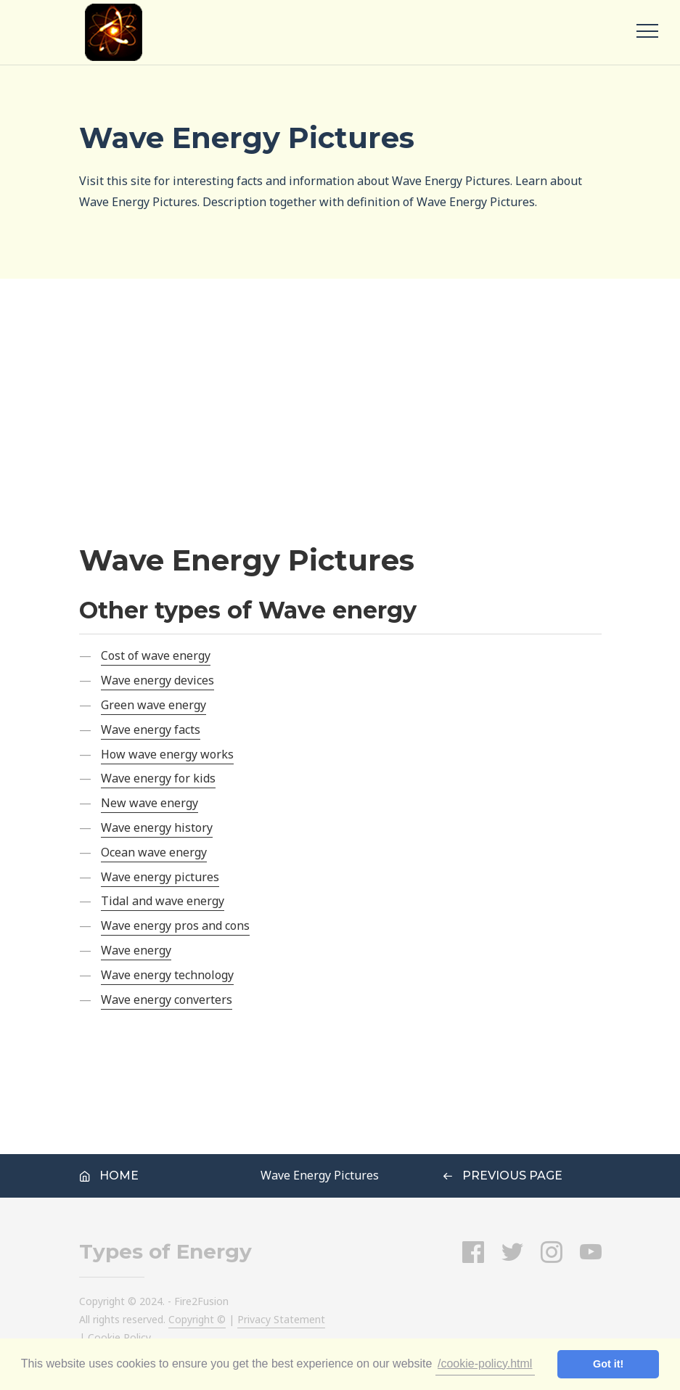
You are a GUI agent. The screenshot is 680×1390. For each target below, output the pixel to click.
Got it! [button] (608, 1364)
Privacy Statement (281, 1319)
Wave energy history (157, 827)
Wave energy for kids (158, 778)
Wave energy (136, 950)
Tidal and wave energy (162, 901)
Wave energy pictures (160, 877)
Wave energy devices (157, 680)
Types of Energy (165, 1251)
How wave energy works (167, 754)
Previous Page (502, 1175)
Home (109, 1175)
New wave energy (149, 803)
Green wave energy (153, 705)
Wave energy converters (166, 999)
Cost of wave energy (155, 655)
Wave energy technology (167, 975)
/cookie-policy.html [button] (485, 1363)
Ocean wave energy (154, 852)
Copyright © (197, 1319)
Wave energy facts (150, 729)
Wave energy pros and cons (175, 925)
